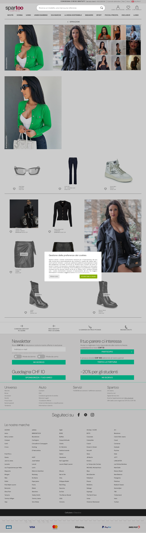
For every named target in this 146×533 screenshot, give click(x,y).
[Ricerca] (101, 8)
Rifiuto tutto (54, 276)
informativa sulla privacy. (82, 272)
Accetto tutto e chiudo (88, 276)
